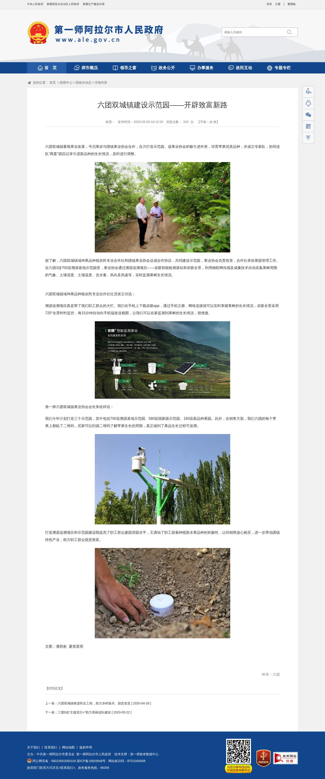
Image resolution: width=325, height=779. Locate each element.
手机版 (308, 126)
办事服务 (205, 68)
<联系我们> (67, 768)
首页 (52, 82)
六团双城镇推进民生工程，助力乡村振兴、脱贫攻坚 (94, 703)
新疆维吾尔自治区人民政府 (63, 4)
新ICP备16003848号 (91, 761)
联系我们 (50, 747)
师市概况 (89, 68)
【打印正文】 (54, 688)
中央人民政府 (35, 4)
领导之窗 (128, 68)
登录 (269, 4)
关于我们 (33, 747)
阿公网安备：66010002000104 (54, 761)
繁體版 (292, 4)
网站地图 (68, 747)
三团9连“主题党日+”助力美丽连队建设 (84, 712)
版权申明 (85, 747)
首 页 (50, 68)
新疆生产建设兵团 (93, 4)
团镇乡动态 (83, 82)
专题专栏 (282, 68)
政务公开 (167, 68)
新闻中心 (66, 82)
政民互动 (244, 68)
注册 (278, 4)
